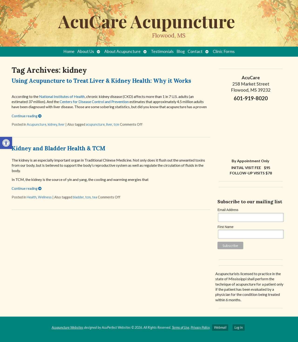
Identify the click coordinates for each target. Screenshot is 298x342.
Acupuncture (36, 124)
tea (94, 197)
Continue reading (26, 116)
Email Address (227, 210)
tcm (116, 124)
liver (61, 124)
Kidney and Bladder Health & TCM (58, 148)
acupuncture (95, 124)
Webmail (220, 327)
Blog (180, 51)
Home (68, 51)
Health (32, 197)
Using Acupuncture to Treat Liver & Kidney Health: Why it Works (101, 80)
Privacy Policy (200, 327)
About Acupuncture (122, 51)
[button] (6, 143)
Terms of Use (180, 327)
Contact (195, 51)
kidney (52, 124)
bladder (78, 197)
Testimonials (162, 51)
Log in (238, 327)
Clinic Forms (224, 51)
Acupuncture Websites (67, 327)
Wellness (45, 197)
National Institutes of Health (62, 96)
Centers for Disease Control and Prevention (94, 101)
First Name (225, 227)
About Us (85, 51)
